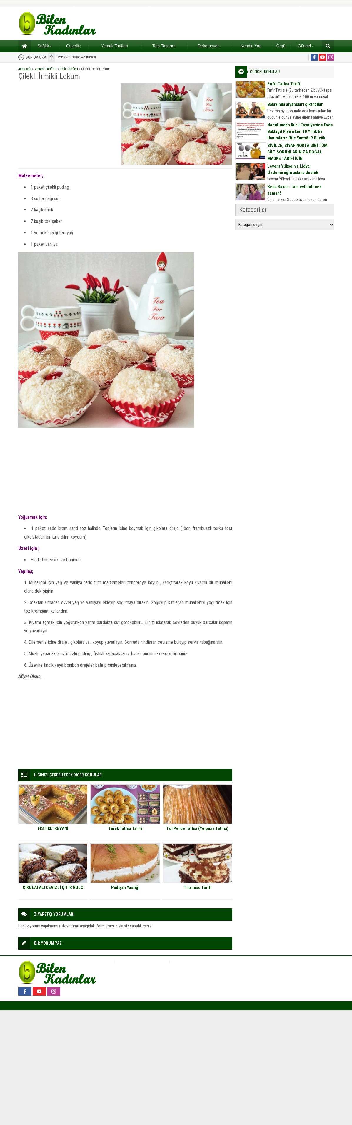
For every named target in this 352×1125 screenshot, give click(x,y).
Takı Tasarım (164, 46)
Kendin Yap (251, 46)
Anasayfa (24, 69)
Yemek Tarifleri (114, 46)
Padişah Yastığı (125, 887)
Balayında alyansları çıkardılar (295, 104)
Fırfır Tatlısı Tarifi (283, 83)
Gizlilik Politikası (77, 57)
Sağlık (44, 46)
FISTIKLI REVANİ (53, 828)
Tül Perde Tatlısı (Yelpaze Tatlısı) (197, 828)
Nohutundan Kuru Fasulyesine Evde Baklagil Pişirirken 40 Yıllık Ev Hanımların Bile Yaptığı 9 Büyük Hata (300, 134)
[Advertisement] (67, 124)
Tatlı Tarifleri (69, 69)
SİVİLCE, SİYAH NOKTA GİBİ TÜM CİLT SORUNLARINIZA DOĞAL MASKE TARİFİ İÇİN (297, 152)
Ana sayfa (22, 46)
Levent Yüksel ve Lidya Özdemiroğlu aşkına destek (292, 169)
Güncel (306, 46)
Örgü (281, 46)
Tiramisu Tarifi (197, 887)
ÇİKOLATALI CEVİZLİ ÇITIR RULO (53, 887)
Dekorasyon (209, 46)
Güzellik (73, 46)
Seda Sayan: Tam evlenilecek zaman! (294, 190)
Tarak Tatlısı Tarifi (125, 828)
